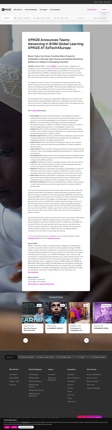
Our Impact (51, 374)
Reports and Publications (52, 379)
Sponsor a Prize (92, 378)
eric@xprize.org (33, 284)
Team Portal (107, 2)
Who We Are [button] (19, 9)
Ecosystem (70, 374)
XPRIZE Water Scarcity (36, 390)
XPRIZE (53, 66)
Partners (70, 388)
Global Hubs (71, 401)
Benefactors (71, 381)
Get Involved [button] (92, 9)
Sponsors (70, 384)
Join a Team (90, 384)
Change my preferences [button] (26, 427)
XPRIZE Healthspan (35, 381)
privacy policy (25, 422)
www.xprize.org (33, 272)
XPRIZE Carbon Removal (34, 386)
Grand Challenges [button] (31, 9)
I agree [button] (7, 427)
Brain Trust (70, 395)
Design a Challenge (93, 388)
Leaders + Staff (14, 381)
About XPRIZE (14, 378)
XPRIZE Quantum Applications (34, 395)
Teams (69, 398)
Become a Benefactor (94, 374)
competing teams (33, 238)
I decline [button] (14, 427)
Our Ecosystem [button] (56, 9)
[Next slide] (86, 340)
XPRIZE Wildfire (34, 378)
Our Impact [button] (44, 9)
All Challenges (33, 374)
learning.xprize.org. (53, 238)
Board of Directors (73, 378)
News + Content (98, 2)
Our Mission (13, 374)
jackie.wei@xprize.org (47, 284)
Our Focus (12, 384)
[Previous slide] (25, 340)
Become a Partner (93, 381)
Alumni (69, 391)
